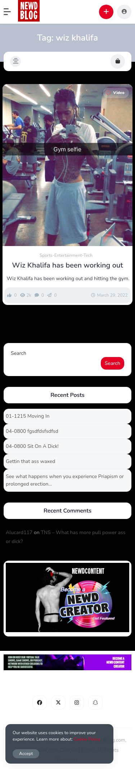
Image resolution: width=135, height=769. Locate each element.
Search (18, 353)
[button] (11, 12)
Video (115, 93)
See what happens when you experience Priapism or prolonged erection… (65, 480)
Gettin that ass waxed (30, 461)
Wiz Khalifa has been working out (67, 265)
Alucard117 (19, 532)
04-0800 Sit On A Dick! (32, 446)
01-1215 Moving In (27, 416)
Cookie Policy (87, 739)
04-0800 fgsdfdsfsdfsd (32, 431)
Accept (26, 753)
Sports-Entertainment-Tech (66, 255)
